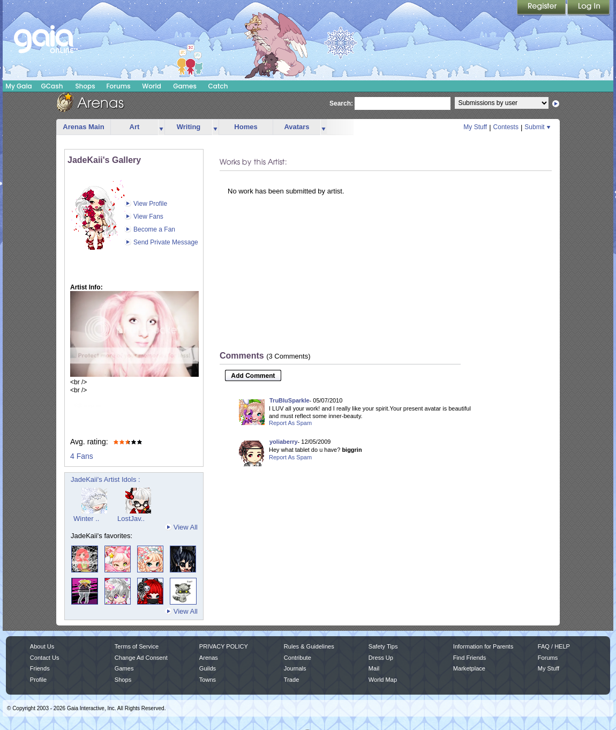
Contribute (297, 657)
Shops (85, 86)
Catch (218, 86)
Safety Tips (383, 646)
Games (185, 86)
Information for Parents (483, 646)
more (161, 127)
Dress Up (381, 657)
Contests (506, 127)
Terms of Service (137, 646)
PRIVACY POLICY (223, 646)
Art (135, 127)
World (151, 86)
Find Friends (469, 657)
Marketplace (469, 668)
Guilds (207, 668)
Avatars (296, 127)
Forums (118, 86)
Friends (40, 668)
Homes (245, 127)
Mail (374, 668)
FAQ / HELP (554, 646)
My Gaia (18, 86)
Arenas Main (83, 127)
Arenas (208, 657)
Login (588, 8)
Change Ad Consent (141, 657)
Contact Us (44, 657)
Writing (189, 127)
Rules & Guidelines (309, 646)
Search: (341, 103)
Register (542, 8)
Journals (295, 668)
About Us (42, 646)
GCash (52, 86)
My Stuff (475, 127)
